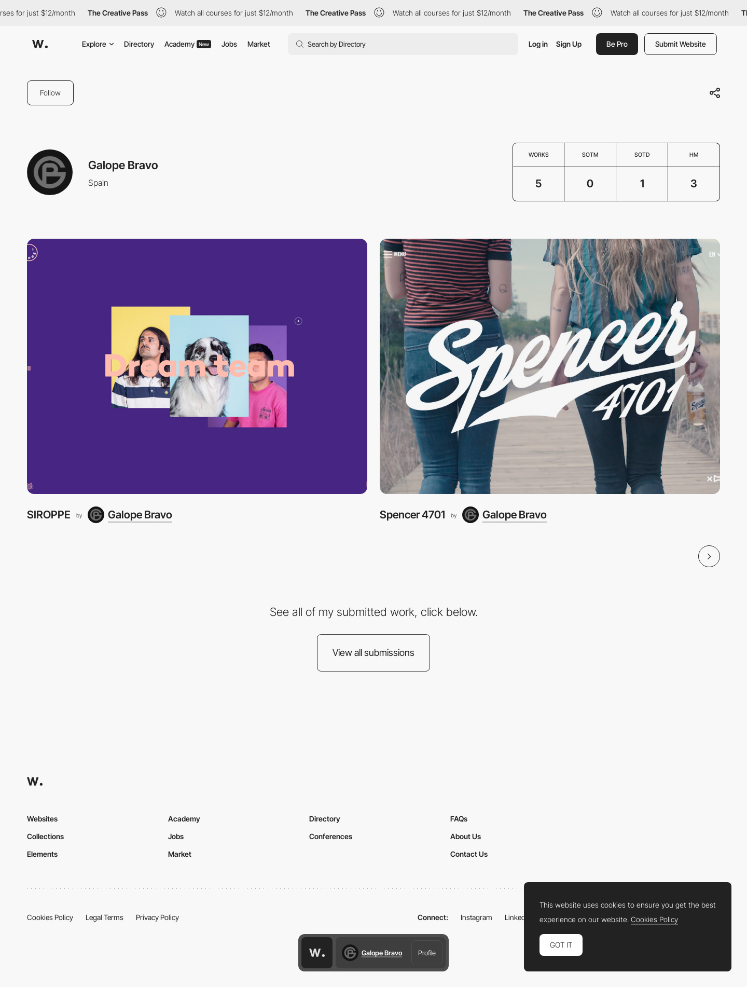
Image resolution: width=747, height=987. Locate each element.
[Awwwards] (40, 44)
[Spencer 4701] (550, 366)
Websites (42, 818)
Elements (42, 853)
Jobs (229, 43)
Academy (187, 43)
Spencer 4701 (412, 514)
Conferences (330, 836)
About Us (465, 836)
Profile (427, 953)
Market (258, 43)
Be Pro (617, 43)
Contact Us (469, 853)
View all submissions (373, 652)
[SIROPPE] (197, 366)
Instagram (476, 917)
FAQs (458, 818)
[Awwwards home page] (317, 952)
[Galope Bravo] (130, 514)
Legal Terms (104, 917)
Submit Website (680, 43)
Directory (139, 43)
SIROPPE (49, 514)
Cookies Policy (50, 917)
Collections (45, 836)
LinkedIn (518, 917)
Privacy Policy (157, 917)
